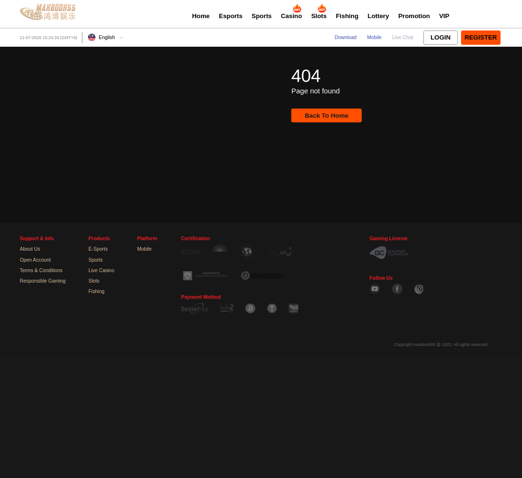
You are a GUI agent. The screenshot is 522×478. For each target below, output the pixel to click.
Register (480, 37)
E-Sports (98, 249)
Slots (319, 16)
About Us (30, 249)
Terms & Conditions (41, 270)
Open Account (35, 260)
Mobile (374, 37)
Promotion (414, 16)
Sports (261, 16)
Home (201, 16)
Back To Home (326, 115)
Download (346, 37)
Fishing (347, 16)
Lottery (378, 16)
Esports (231, 16)
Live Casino (101, 270)
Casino (291, 16)
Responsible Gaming (42, 281)
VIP (444, 16)
